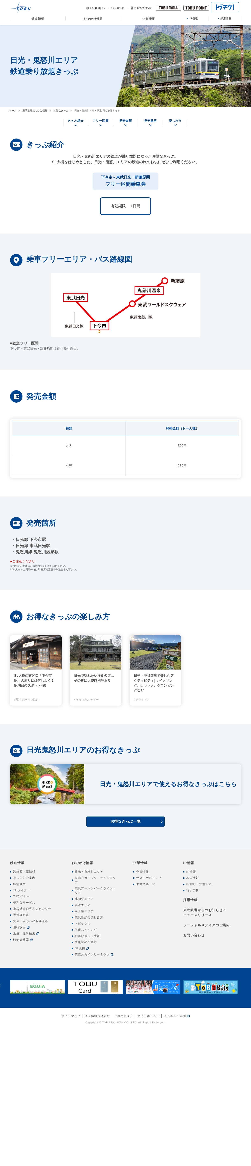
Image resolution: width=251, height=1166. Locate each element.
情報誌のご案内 (86, 942)
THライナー (21, 890)
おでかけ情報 (82, 863)
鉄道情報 (17, 863)
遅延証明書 (21, 915)
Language (94, 7)
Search (117, 7)
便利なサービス (24, 902)
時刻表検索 (21, 939)
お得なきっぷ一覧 (125, 821)
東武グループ (145, 884)
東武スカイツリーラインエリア (95, 880)
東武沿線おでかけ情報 (34, 110)
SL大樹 (80, 948)
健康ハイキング (86, 929)
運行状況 (19, 927)
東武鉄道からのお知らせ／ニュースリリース (204, 912)
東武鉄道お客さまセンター (32, 908)
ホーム (12, 110)
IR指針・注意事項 (199, 884)
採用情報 (190, 900)
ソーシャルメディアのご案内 (206, 925)
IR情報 (188, 863)
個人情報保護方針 (97, 1016)
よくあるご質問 (175, 1016)
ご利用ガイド (123, 1016)
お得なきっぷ (60, 110)
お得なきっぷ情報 (87, 936)
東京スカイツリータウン (92, 954)
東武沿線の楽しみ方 (89, 917)
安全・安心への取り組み (30, 921)
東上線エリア (84, 911)
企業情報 (140, 863)
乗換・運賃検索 (24, 933)
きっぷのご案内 (24, 877)
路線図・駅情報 (24, 871)
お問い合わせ (141, 8)
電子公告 (192, 890)
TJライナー (21, 896)
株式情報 (192, 877)
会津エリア (83, 905)
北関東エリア (84, 898)
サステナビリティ (149, 877)
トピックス (83, 923)
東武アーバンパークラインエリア (95, 890)
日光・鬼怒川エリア (89, 871)
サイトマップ (70, 1016)
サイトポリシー (148, 1016)
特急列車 (19, 884)
